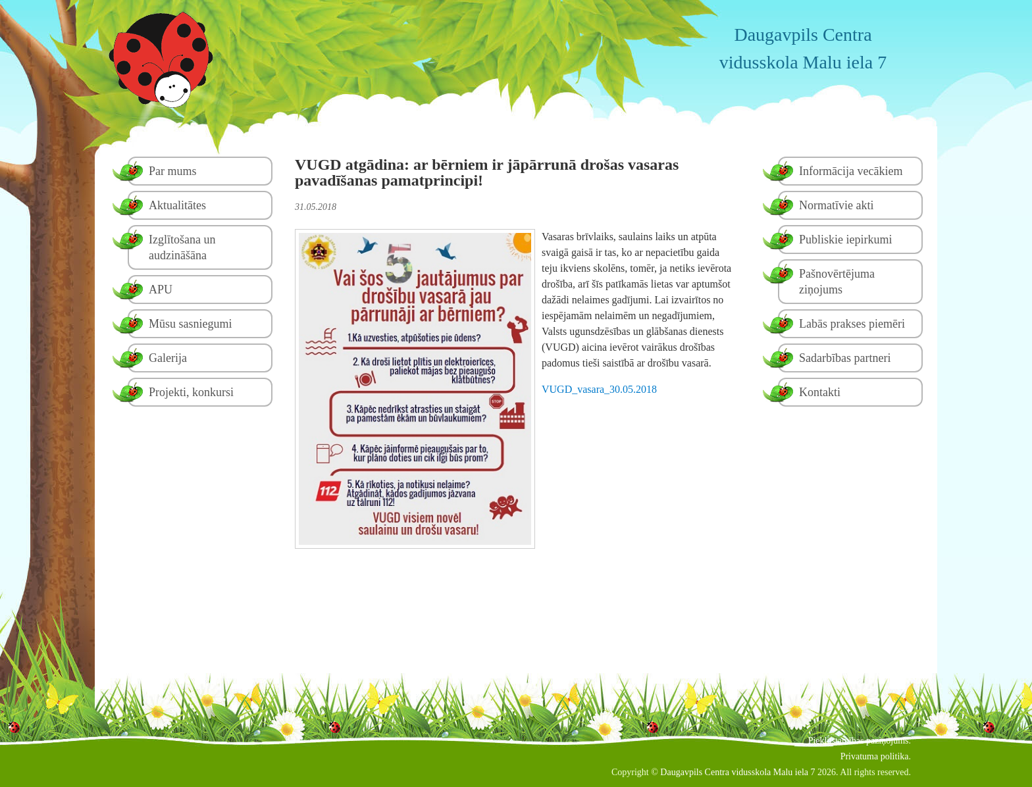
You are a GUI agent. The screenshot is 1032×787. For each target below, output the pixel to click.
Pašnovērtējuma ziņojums (837, 281)
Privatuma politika (874, 756)
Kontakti (819, 392)
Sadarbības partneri (844, 358)
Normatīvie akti (836, 205)
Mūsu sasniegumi (190, 323)
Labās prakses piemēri (852, 323)
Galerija (168, 358)
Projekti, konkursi (191, 392)
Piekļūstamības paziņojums (858, 741)
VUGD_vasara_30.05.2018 (599, 389)
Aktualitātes (177, 205)
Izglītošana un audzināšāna (182, 247)
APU (160, 289)
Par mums (173, 171)
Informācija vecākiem (850, 171)
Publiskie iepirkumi (845, 239)
